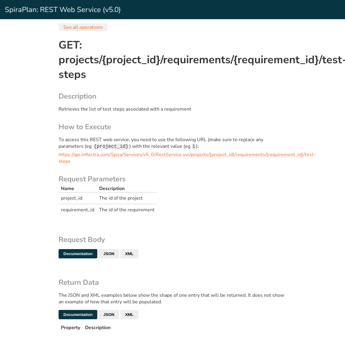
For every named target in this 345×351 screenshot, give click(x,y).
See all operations (83, 27)
